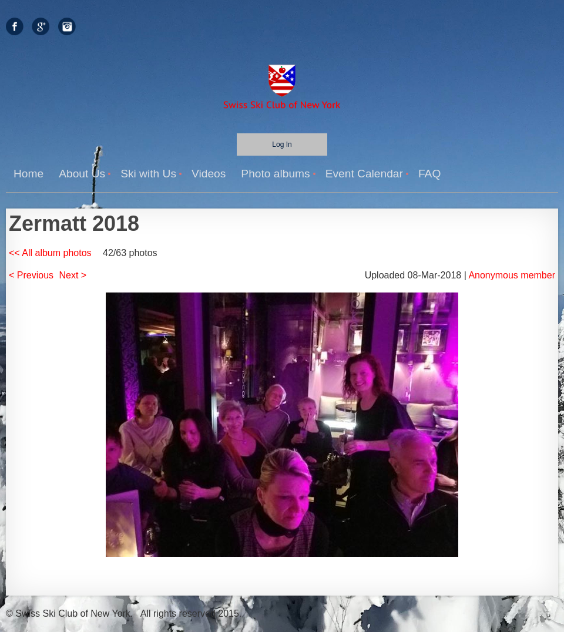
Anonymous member (511, 275)
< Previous (31, 275)
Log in (281, 144)
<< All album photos (50, 253)
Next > (73, 275)
